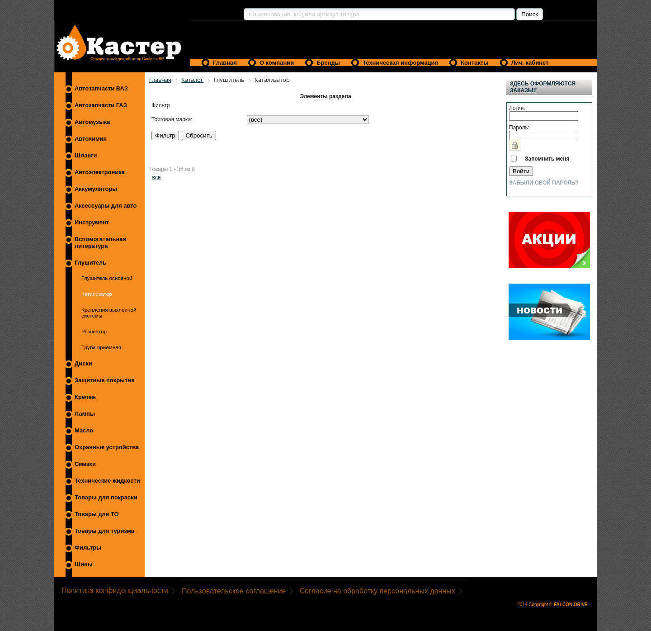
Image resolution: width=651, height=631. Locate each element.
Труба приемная (101, 347)
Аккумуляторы (96, 188)
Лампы (85, 413)
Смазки (85, 463)
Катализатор (96, 294)
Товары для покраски (106, 497)
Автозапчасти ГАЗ (101, 105)
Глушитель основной (106, 278)
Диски (83, 363)
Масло (84, 430)
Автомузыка (92, 122)
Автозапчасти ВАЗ (101, 88)
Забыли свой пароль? (544, 183)
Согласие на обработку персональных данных (377, 591)
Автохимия (91, 138)
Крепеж (85, 397)
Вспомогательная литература (100, 242)
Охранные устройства (107, 447)
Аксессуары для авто (106, 205)
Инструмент (92, 222)
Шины (84, 564)
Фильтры (88, 547)
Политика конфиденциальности (114, 590)
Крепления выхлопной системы (108, 312)
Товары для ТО (97, 514)
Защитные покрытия (105, 380)
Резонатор (94, 331)
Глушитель (90, 262)
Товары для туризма (104, 530)
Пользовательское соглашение (234, 591)
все (156, 177)
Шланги (86, 155)
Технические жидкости (107, 480)
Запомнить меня (547, 159)
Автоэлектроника (100, 172)
